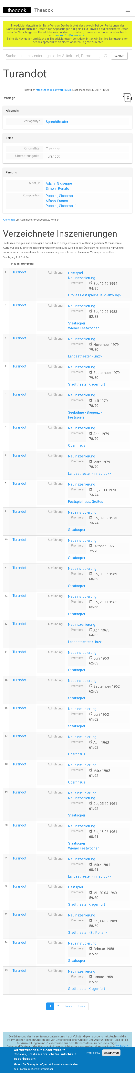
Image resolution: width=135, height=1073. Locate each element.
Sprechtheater (57, 122)
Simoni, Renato (57, 188)
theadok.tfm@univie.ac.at (69, 35)
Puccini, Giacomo (59, 196)
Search (119, 55)
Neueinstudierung (82, 512)
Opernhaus (76, 445)
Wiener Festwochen (84, 328)
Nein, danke (93, 1055)
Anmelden (9, 219)
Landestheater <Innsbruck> (89, 473)
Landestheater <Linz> (85, 356)
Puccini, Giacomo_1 (61, 206)
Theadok (43, 10)
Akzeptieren (111, 1055)
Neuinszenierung (81, 278)
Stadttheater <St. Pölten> (87, 932)
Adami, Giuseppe (59, 183)
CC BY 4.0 (122, 1046)
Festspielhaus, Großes (85, 501)
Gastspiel (75, 273)
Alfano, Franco (57, 201)
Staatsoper (76, 323)
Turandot (19, 272)
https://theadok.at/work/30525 (53, 89)
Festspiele (76, 417)
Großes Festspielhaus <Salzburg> (94, 295)
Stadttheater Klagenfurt (86, 384)
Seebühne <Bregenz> (85, 412)
